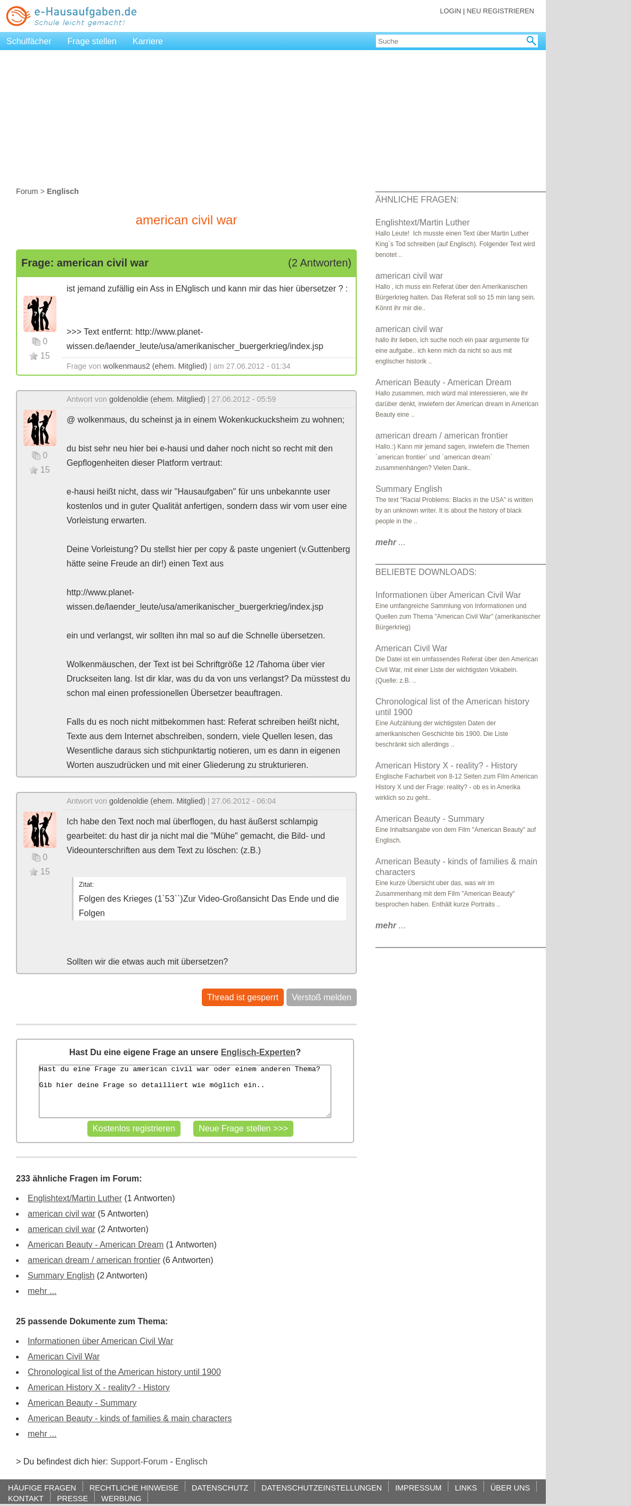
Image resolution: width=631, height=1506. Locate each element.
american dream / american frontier (94, 1260)
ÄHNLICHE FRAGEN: (416, 199)
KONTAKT (26, 1498)
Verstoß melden (321, 997)
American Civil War (64, 1356)
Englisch (191, 1461)
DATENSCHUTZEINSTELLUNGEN (321, 1488)
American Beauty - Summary (82, 1402)
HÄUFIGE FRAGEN (42, 1488)
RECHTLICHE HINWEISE (133, 1488)
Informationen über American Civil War (100, 1341)
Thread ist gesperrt (242, 997)
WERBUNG (121, 1498)
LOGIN (450, 11)
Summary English (61, 1275)
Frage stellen (92, 41)
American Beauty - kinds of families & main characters (130, 1418)
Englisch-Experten (258, 1052)
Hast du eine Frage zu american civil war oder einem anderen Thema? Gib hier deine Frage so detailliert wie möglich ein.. (185, 1091)
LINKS (466, 1488)
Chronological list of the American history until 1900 (124, 1372)
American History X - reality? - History (99, 1387)
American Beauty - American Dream (95, 1244)
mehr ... (42, 1291)
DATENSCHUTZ (220, 1488)
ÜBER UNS (510, 1488)
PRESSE (72, 1498)
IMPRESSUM (418, 1488)
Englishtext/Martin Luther (75, 1198)
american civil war (61, 1213)
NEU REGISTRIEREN (500, 11)
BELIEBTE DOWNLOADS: (426, 572)
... (390, 542)
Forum (27, 191)
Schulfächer (29, 41)
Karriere (148, 41)
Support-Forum (139, 1461)
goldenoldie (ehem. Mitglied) (157, 399)
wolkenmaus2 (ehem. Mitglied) (155, 366)
